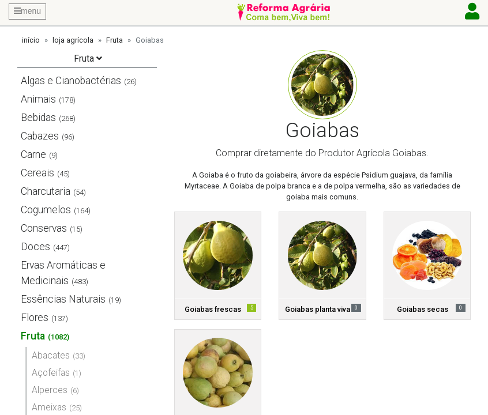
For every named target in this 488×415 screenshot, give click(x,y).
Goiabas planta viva (317, 309)
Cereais (37, 173)
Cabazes (40, 136)
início (31, 40)
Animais (38, 99)
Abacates (51, 355)
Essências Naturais (63, 299)
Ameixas (49, 407)
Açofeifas (51, 372)
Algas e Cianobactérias (71, 80)
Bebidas (38, 117)
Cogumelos (46, 210)
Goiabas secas (422, 309)
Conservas (44, 228)
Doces (35, 246)
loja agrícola (72, 40)
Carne (33, 154)
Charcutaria (45, 191)
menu (27, 11)
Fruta (114, 40)
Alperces (49, 389)
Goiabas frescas (213, 309)
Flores (34, 317)
